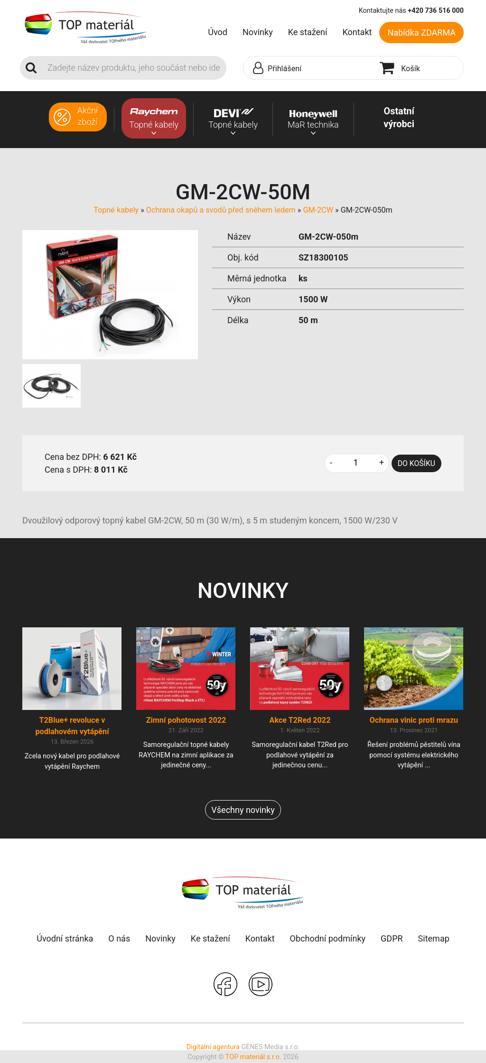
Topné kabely (116, 209)
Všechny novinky (242, 810)
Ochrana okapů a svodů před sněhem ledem (221, 209)
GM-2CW (318, 209)
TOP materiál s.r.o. (253, 1058)
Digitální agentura (213, 1048)
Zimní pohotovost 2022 (186, 720)
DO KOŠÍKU (416, 463)
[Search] (134, 68)
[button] (309, 68)
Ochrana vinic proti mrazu (414, 720)
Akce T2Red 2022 (300, 720)
